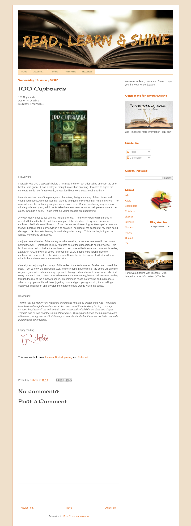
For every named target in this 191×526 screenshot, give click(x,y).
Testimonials (70, 72)
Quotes (129, 238)
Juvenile (129, 222)
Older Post (110, 507)
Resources (87, 72)
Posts (131, 151)
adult (127, 195)
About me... (38, 72)
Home (24, 72)
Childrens (130, 211)
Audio (128, 200)
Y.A (127, 243)
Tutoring (54, 72)
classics (129, 216)
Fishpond (83, 357)
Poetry (128, 232)
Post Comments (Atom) (76, 516)
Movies (129, 227)
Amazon (49, 357)
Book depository (64, 357)
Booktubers (131, 205)
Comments (134, 157)
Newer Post (27, 507)
